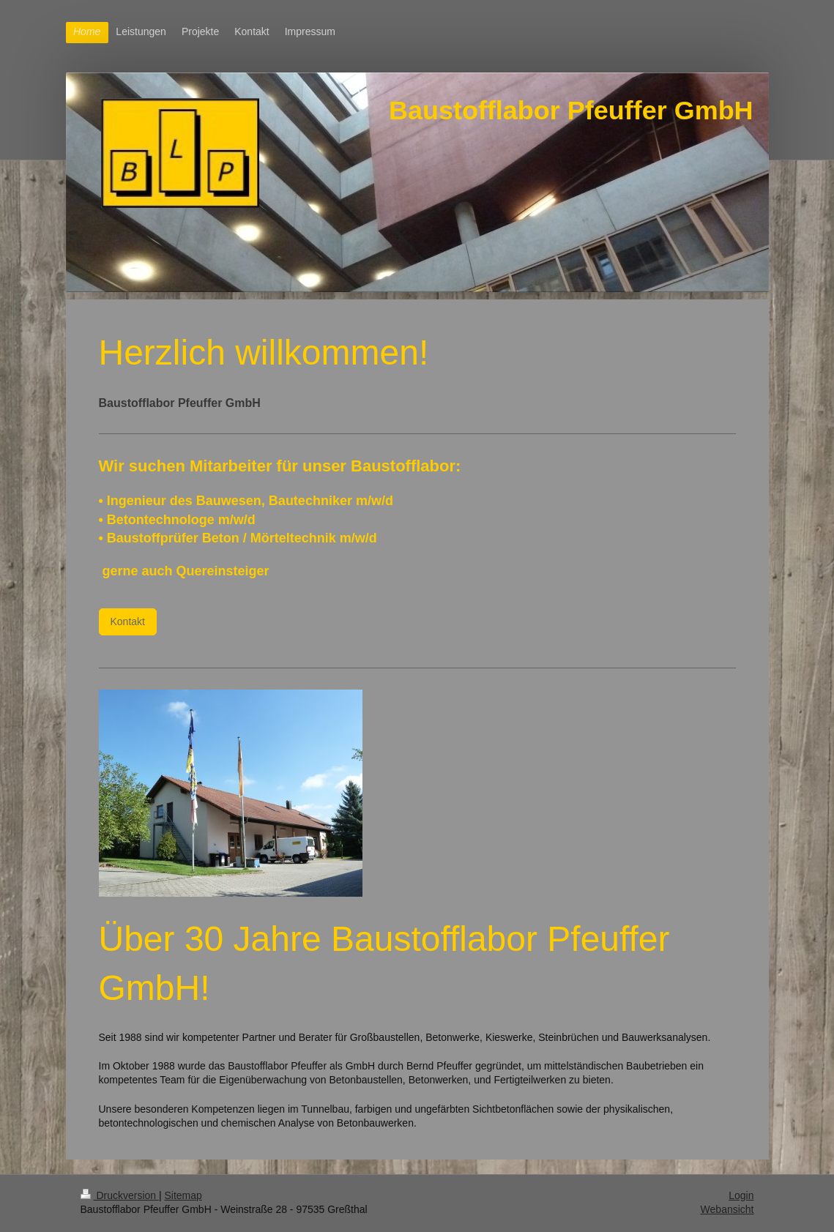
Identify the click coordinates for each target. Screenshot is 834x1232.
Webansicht (727, 1209)
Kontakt (128, 621)
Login (741, 1195)
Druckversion (120, 1195)
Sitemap (183, 1195)
